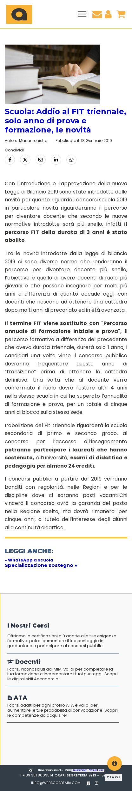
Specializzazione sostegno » (41, 565)
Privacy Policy (96, 770)
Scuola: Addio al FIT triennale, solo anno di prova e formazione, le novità (65, 120)
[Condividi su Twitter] (25, 160)
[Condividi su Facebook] (10, 160)
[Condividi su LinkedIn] (56, 160)
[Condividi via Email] (41, 160)
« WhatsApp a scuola (29, 560)
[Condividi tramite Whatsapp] (71, 160)
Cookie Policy (79, 770)
